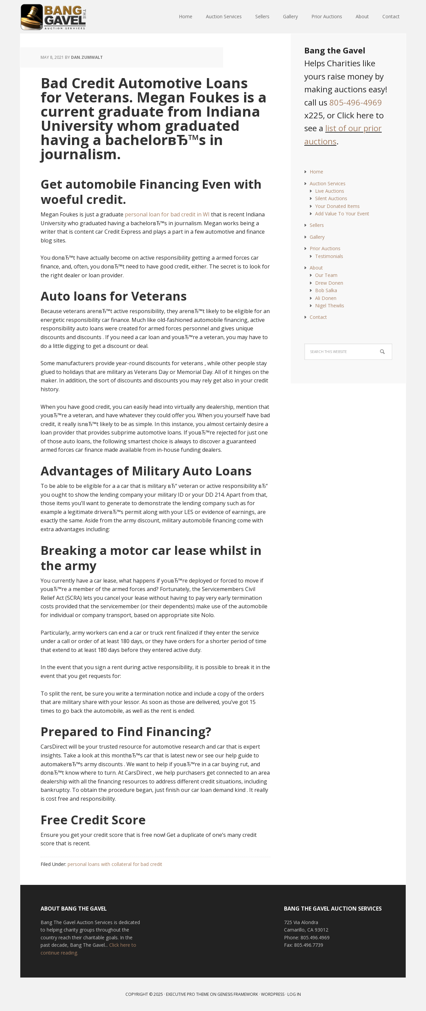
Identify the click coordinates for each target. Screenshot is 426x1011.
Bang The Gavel (64, 17)
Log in (294, 994)
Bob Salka (326, 290)
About (316, 267)
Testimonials (329, 256)
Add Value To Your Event (342, 213)
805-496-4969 (355, 102)
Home (316, 171)
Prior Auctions (325, 248)
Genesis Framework (237, 994)
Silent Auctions (331, 198)
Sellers (317, 225)
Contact (318, 317)
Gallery (317, 237)
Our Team (326, 275)
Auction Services (328, 183)
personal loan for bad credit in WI (167, 214)
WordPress (272, 994)
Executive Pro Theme (187, 994)
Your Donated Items (337, 206)
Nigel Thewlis (329, 305)
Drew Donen (329, 283)
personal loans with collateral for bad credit (115, 864)
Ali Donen (325, 298)
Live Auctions (329, 191)
